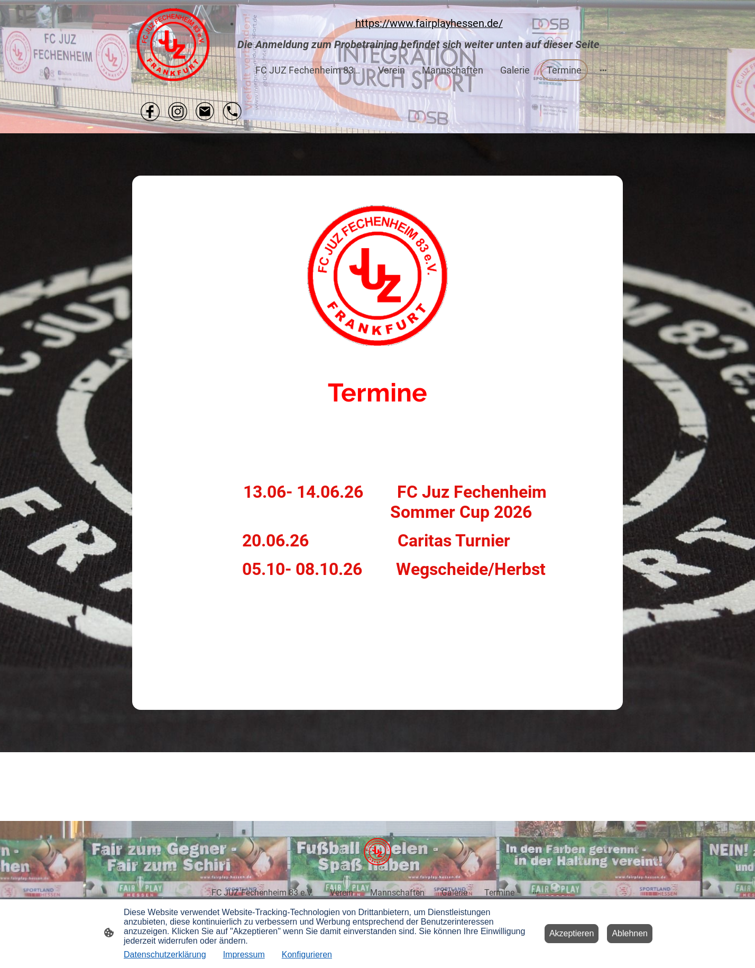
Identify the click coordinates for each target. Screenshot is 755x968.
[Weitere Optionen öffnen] (603, 70)
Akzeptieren (571, 933)
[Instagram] (177, 111)
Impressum (244, 954)
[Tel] (232, 111)
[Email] (205, 111)
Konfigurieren (307, 954)
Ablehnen (630, 933)
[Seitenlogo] (173, 44)
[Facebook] (150, 111)
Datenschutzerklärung (165, 954)
